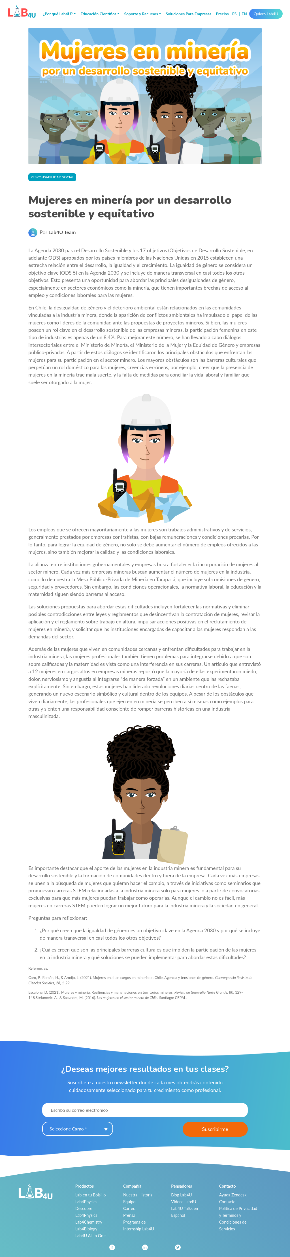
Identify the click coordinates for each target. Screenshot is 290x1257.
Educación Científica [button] (98, 13)
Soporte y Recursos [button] (141, 13)
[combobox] (77, 1129)
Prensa (129, 1215)
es (235, 13)
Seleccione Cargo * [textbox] (68, 1128)
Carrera (130, 1208)
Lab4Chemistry (89, 1222)
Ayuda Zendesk (233, 1194)
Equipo (129, 1201)
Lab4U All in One (90, 1235)
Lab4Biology (86, 1228)
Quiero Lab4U (266, 13)
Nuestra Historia (138, 1194)
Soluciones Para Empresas (188, 13)
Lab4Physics (86, 1201)
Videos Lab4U (183, 1201)
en (244, 13)
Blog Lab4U (181, 1194)
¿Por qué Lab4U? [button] (58, 13)
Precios (222, 13)
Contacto (227, 1201)
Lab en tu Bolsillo (90, 1194)
